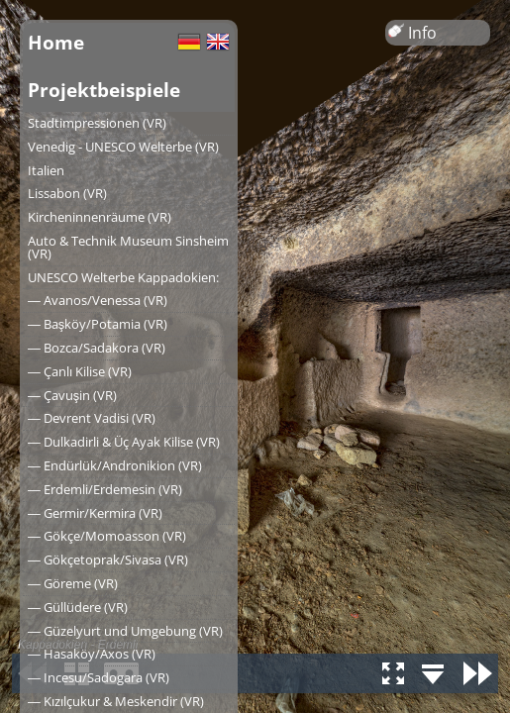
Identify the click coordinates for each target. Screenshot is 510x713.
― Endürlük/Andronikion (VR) (115, 465)
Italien (46, 170)
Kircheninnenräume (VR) (99, 217)
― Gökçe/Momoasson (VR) (107, 536)
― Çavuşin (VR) (72, 395)
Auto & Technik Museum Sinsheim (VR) (128, 247)
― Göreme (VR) (73, 583)
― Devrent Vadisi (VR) (91, 418)
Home (56, 42)
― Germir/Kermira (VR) (95, 513)
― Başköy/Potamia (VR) (97, 324)
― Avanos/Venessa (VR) (97, 300)
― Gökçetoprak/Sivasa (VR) (108, 559)
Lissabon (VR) (67, 193)
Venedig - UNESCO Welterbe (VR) (123, 146)
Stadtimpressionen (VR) (97, 123)
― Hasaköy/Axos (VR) (91, 653)
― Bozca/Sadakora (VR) (96, 347)
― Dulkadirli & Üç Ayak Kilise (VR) (124, 442)
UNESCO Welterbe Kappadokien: (123, 277)
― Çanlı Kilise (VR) (80, 371)
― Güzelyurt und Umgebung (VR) (125, 631)
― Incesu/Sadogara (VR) (98, 677)
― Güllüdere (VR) (78, 607)
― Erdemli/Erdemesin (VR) (105, 489)
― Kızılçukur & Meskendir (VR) (116, 701)
